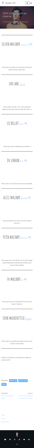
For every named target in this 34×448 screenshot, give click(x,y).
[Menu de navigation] (27, 3)
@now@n (25, 198)
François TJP (26, 44)
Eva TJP (22, 84)
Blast (23, 161)
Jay (24, 280)
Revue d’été (5, 422)
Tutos (3, 418)
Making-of (25, 22)
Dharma (28, 318)
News (4, 384)
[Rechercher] (31, 3)
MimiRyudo (26, 237)
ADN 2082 (18, 22)
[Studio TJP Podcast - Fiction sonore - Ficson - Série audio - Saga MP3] (8, 3)
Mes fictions (23, 380)
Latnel (23, 124)
